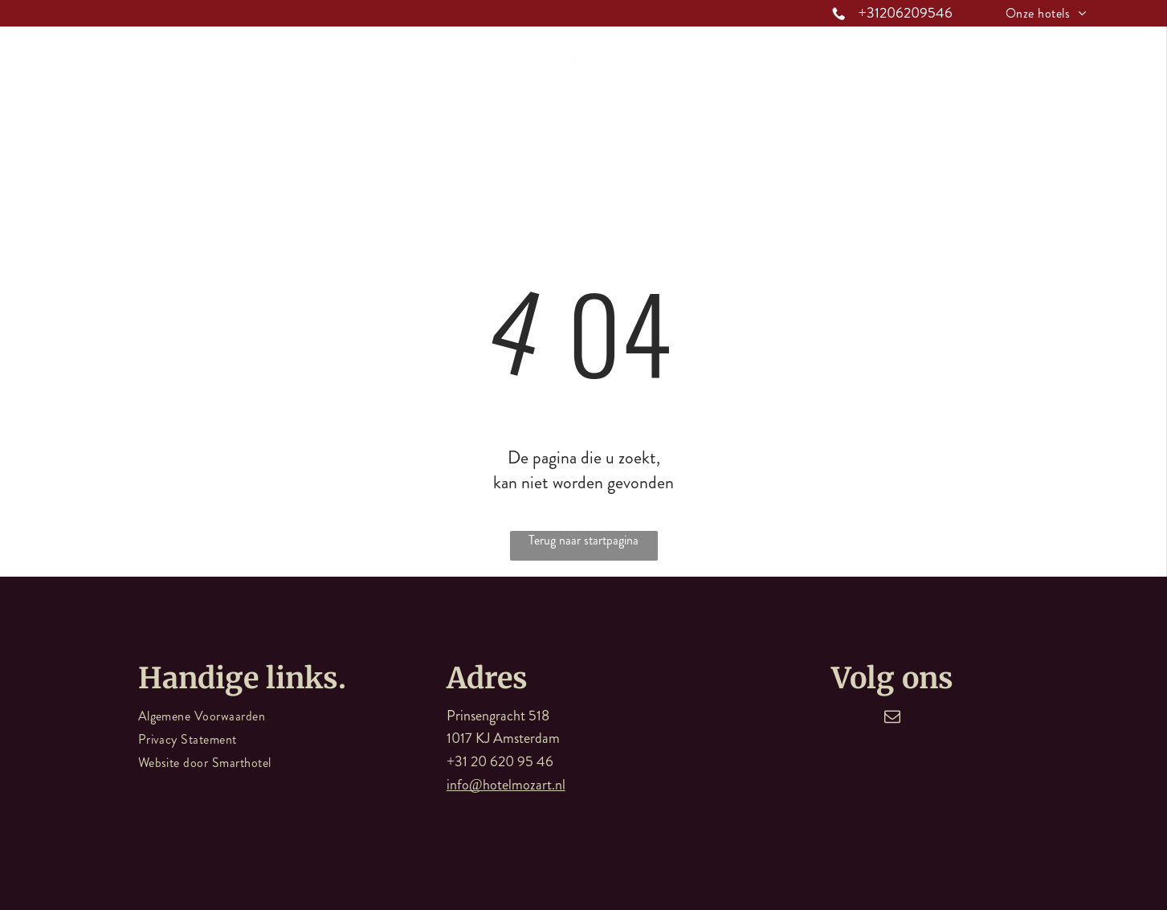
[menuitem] (1046, 13)
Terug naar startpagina (583, 540)
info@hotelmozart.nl (506, 784)
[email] (892, 718)
